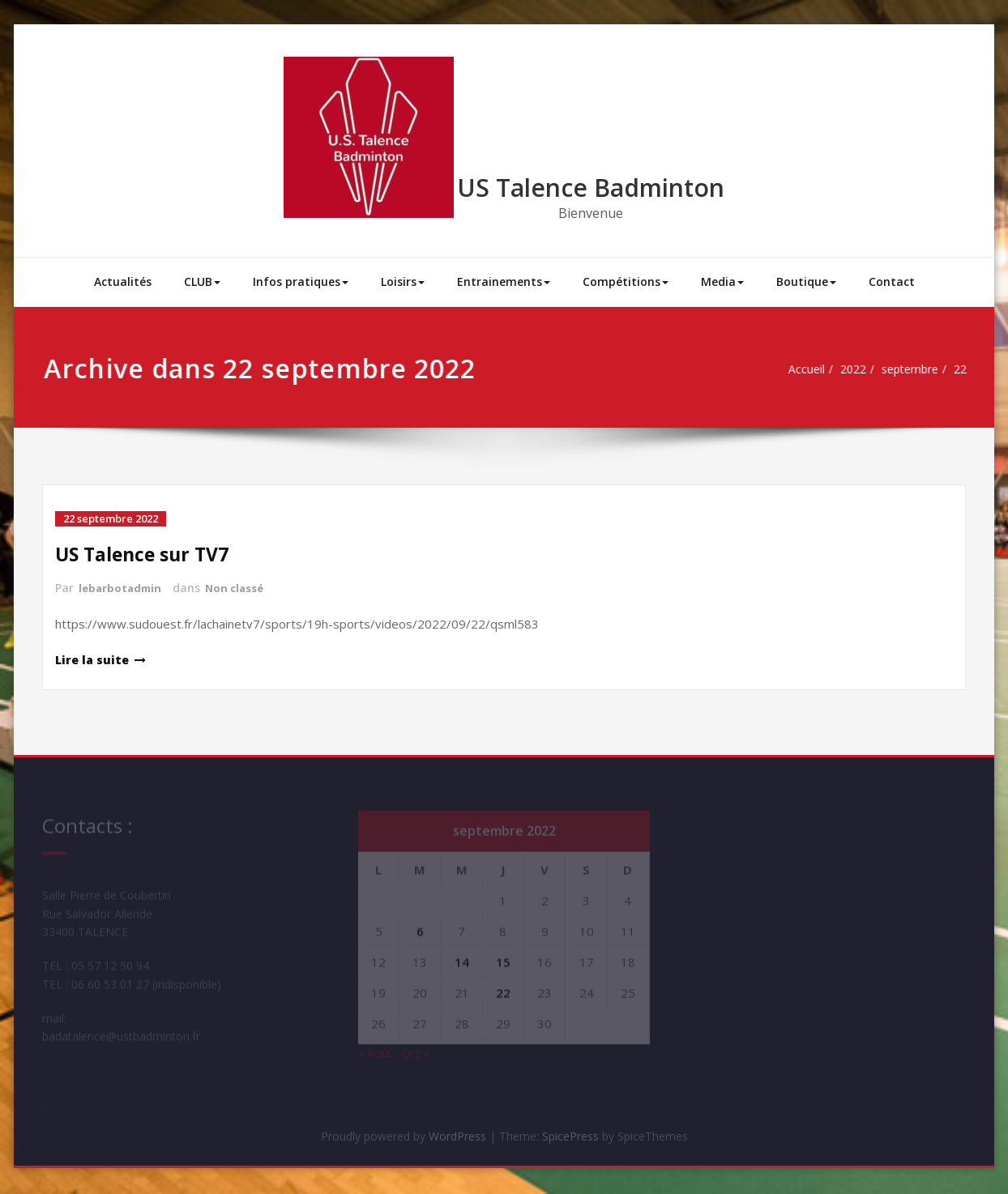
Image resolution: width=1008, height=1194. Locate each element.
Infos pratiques (300, 281)
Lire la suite (93, 658)
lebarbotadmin (122, 587)
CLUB (202, 281)
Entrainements (503, 281)
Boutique (806, 281)
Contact (892, 281)
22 (947, 369)
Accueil (780, 369)
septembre (892, 369)
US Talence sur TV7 (146, 553)
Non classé (241, 587)
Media (722, 281)
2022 (829, 369)
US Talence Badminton (590, 187)
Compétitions (625, 281)
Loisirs (403, 281)
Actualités (123, 281)
